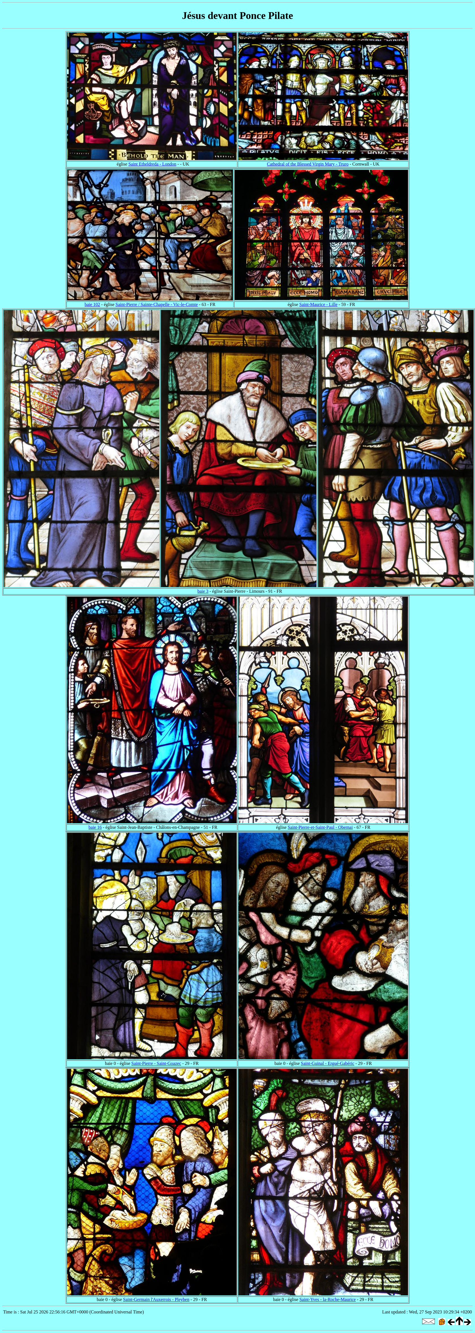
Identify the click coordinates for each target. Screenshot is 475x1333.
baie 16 (95, 827)
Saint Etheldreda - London (152, 164)
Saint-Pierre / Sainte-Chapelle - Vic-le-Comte (156, 304)
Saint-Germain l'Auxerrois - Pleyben (156, 1299)
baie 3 (202, 591)
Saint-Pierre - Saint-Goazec (156, 1063)
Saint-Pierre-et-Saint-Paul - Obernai (320, 827)
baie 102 (92, 304)
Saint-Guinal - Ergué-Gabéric (327, 1063)
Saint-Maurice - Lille (318, 304)
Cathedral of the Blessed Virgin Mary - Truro (308, 164)
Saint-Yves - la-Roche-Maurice (327, 1299)
